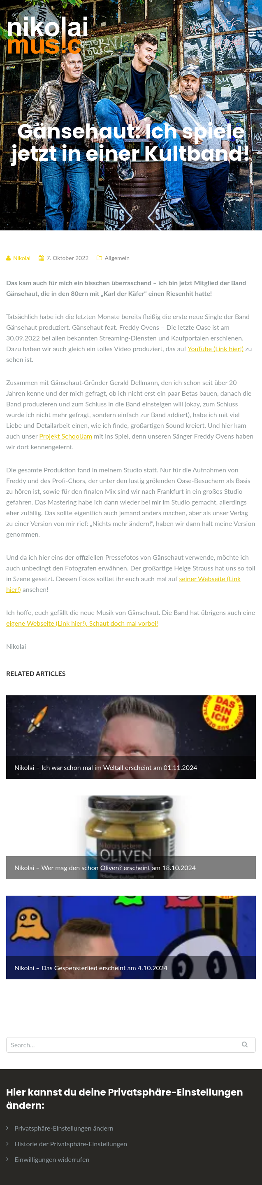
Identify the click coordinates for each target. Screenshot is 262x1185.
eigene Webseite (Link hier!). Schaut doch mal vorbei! (82, 623)
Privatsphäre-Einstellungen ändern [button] (64, 1128)
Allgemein (117, 257)
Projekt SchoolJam (65, 436)
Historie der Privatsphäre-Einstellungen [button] (70, 1143)
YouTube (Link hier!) (215, 348)
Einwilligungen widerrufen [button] (51, 1159)
